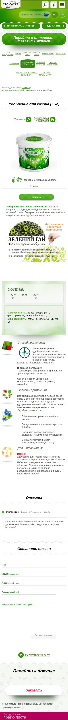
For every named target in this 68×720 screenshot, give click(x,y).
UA (62, 14)
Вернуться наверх (37, 655)
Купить (36, 197)
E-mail (5, 582)
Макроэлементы (16, 312)
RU (54, 14)
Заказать (34, 690)
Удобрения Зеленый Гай (13, 90)
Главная (26, 87)
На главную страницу (20, 26)
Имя (4, 564)
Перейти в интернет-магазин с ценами (34, 39)
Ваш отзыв (8, 591)
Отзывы (34, 186)
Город (5, 573)
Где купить (54, 26)
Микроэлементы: (17, 318)
